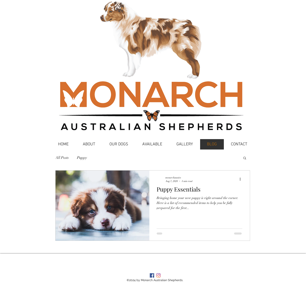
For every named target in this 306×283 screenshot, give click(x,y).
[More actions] (241, 179)
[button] (245, 158)
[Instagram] (158, 275)
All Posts (62, 157)
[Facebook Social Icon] (152, 275)
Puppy (82, 157)
